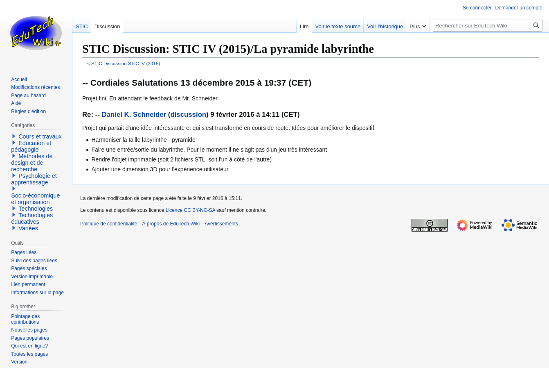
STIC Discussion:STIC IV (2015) (125, 63)
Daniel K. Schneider (134, 114)
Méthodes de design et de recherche (31, 163)
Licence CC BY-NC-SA (190, 210)
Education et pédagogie (31, 146)
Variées (28, 228)
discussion (188, 114)
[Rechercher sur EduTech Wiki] (487, 26)
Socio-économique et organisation (35, 198)
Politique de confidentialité (108, 224)
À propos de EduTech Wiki (171, 224)
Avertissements (221, 224)
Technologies (35, 208)
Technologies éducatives (32, 218)
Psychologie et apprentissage (34, 179)
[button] (14, 136)
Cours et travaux (40, 136)
